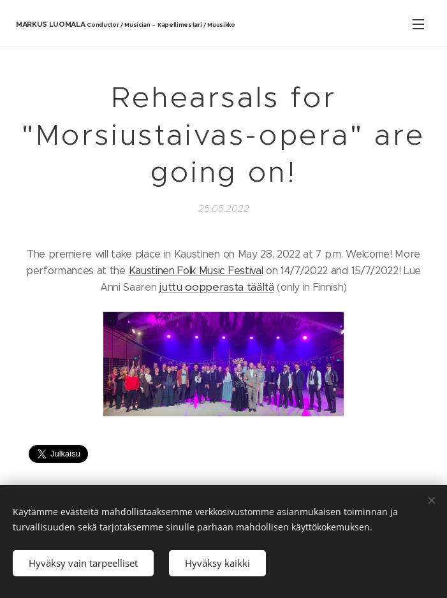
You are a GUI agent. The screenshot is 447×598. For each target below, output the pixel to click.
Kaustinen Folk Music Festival (196, 270)
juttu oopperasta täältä (216, 287)
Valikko (418, 24)
